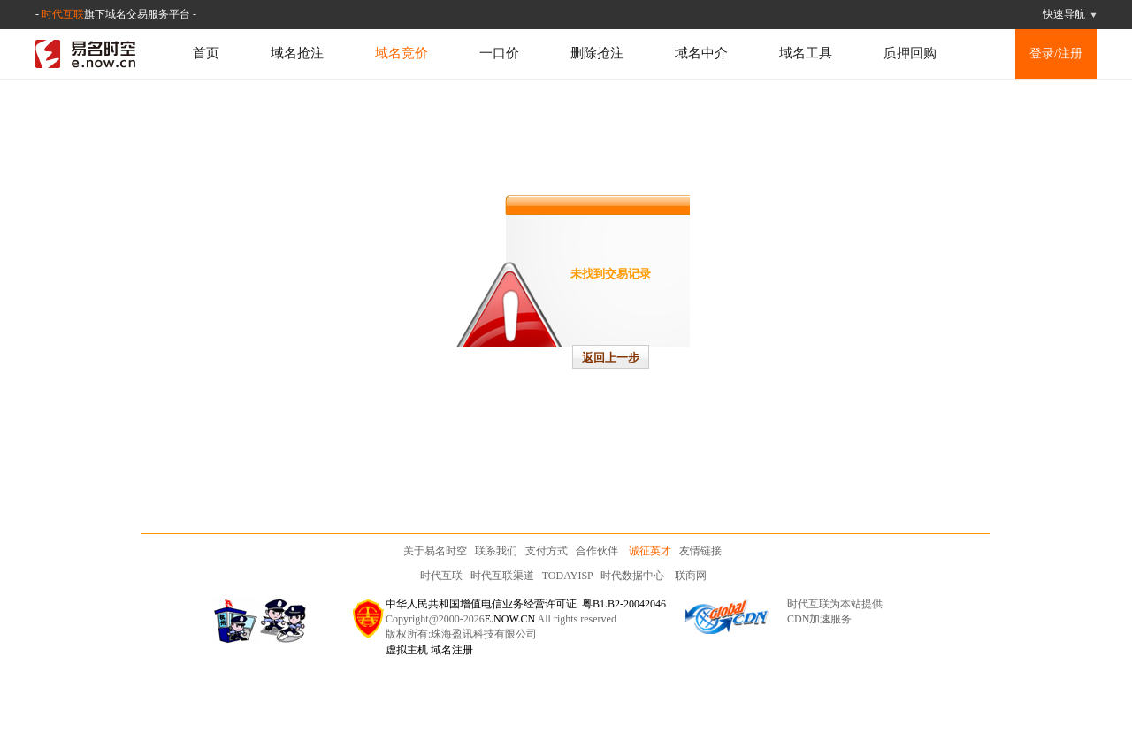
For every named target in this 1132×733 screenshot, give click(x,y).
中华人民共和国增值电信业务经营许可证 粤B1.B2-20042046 (526, 604)
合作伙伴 (597, 551)
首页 (206, 53)
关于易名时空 (435, 551)
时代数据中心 (632, 575)
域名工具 (805, 53)
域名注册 (452, 650)
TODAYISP (567, 575)
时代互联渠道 (502, 575)
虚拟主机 (407, 650)
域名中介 (701, 53)
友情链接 (700, 551)
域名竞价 (401, 53)
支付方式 (546, 551)
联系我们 (496, 551)
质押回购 (910, 53)
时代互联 (63, 14)
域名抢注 (297, 53)
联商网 (691, 575)
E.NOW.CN (510, 619)
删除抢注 (596, 53)
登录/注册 (1055, 53)
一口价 (499, 53)
